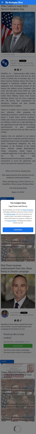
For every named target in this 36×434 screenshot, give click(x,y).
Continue (18, 230)
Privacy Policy (11, 214)
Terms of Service (27, 210)
